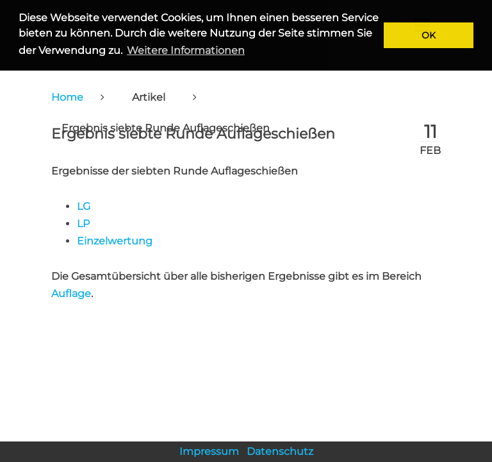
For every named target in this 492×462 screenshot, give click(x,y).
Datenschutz (280, 451)
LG (83, 206)
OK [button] (429, 35)
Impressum (209, 451)
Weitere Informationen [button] (186, 50)
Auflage (71, 293)
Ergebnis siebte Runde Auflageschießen (193, 133)
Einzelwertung (114, 241)
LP (83, 224)
